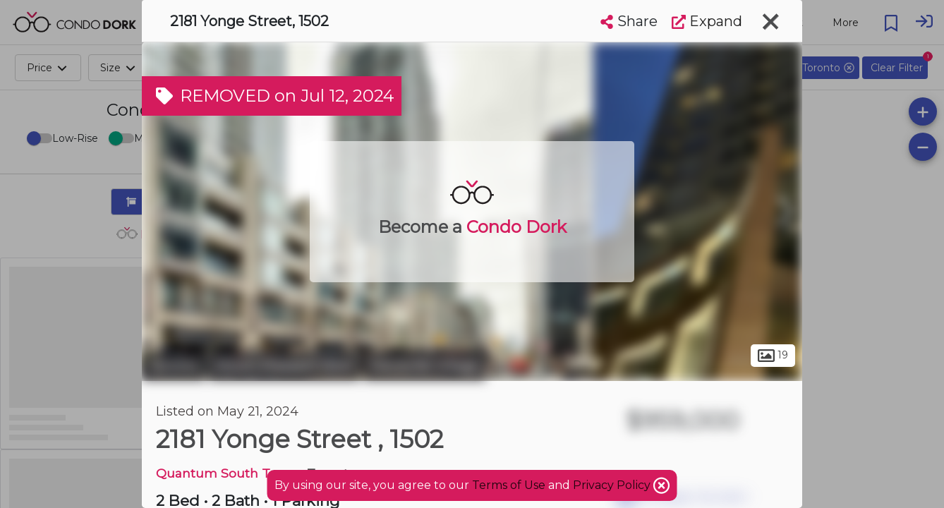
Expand (707, 21)
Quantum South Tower (228, 473)
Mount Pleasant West (284, 365)
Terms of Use (508, 485)
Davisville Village (424, 365)
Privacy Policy (613, 485)
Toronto (173, 365)
